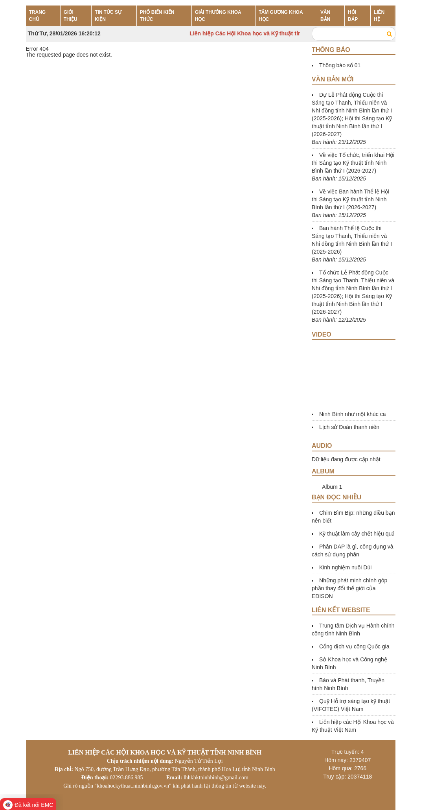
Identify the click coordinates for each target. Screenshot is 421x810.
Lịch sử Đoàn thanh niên (349, 427)
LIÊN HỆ (379, 15)
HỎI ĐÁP (353, 15)
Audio (322, 445)
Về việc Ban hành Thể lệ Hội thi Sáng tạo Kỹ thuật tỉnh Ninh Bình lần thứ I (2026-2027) (350, 199)
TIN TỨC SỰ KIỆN (108, 15)
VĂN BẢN (325, 15)
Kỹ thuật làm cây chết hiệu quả (357, 533)
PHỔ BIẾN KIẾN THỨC (157, 15)
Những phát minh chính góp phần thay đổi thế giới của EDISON (349, 588)
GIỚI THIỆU (70, 15)
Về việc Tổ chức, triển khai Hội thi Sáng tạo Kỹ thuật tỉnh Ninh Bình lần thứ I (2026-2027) (353, 163)
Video (321, 334)
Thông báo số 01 (339, 65)
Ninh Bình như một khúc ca (352, 414)
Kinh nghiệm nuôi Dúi (345, 567)
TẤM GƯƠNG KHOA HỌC (281, 15)
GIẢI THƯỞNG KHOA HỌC (218, 15)
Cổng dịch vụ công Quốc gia (354, 646)
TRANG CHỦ (37, 15)
